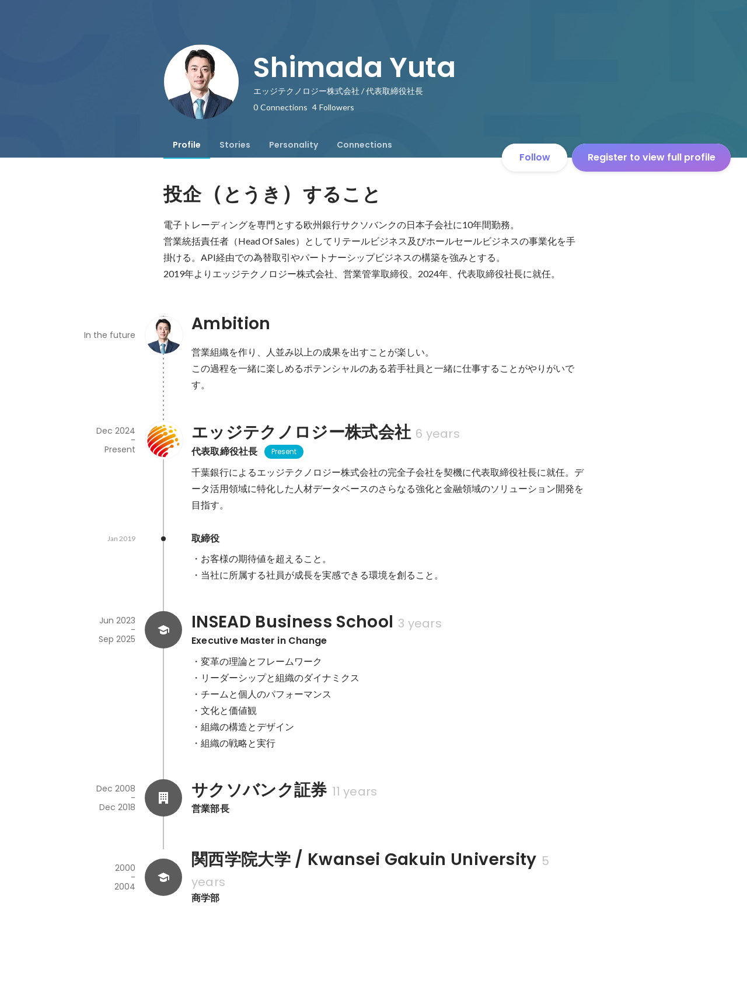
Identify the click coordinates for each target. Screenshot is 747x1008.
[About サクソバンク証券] (163, 798)
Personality (293, 145)
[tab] (186, 145)
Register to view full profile (651, 157)
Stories (234, 145)
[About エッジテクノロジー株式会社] (163, 440)
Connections (364, 145)
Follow (534, 157)
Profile (187, 145)
